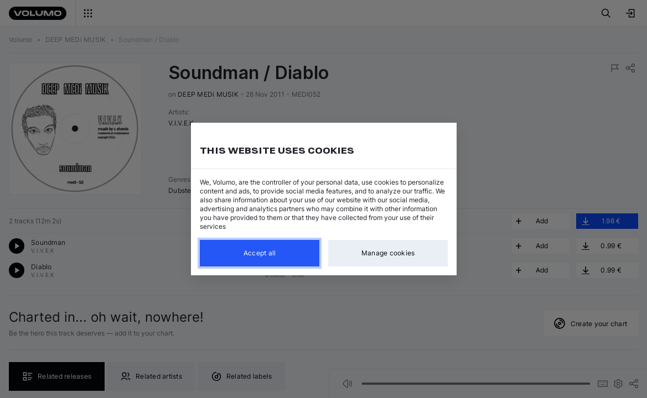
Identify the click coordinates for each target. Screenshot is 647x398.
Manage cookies (388, 253)
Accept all (259, 253)
